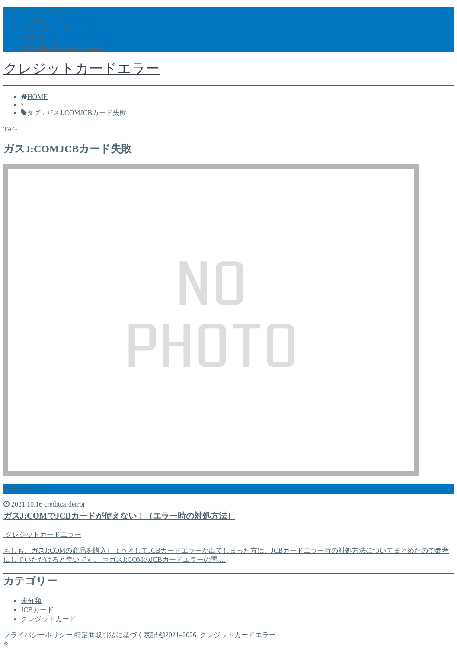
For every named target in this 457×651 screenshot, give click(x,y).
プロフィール (41, 38)
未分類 (31, 600)
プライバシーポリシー (55, 29)
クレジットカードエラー (81, 68)
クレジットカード (48, 618)
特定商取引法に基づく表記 (62, 47)
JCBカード (37, 609)
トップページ (41, 20)
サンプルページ (45, 11)
